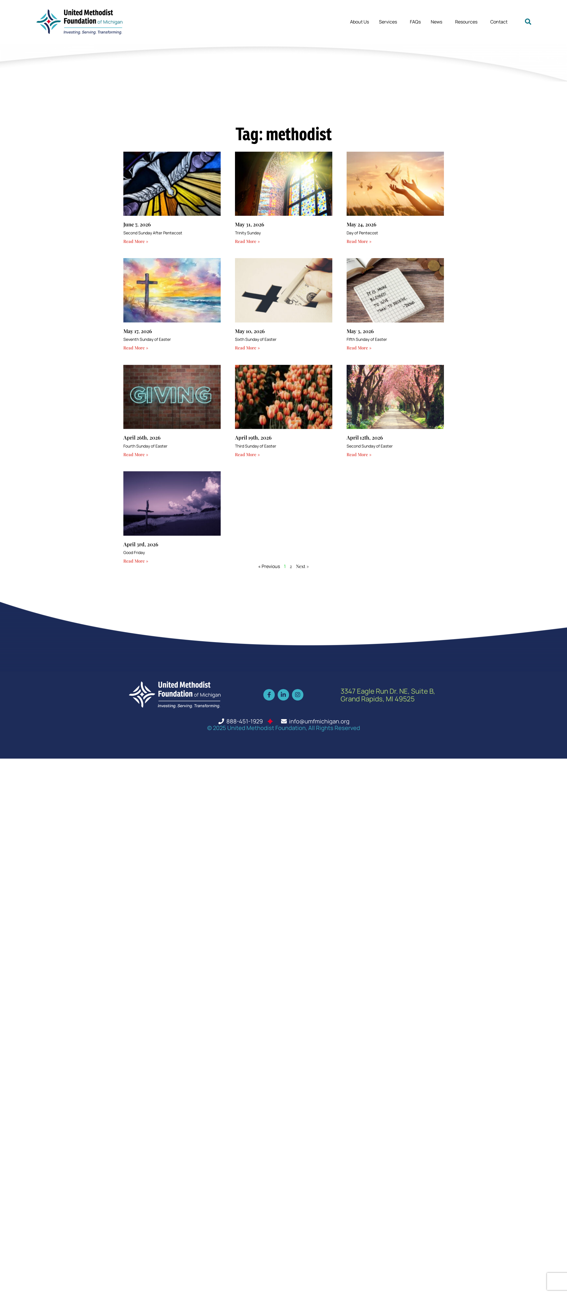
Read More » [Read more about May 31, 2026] (247, 241)
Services (389, 22)
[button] (528, 21)
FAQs (415, 22)
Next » (302, 566)
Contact (498, 22)
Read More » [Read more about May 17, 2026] (135, 348)
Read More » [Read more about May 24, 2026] (359, 241)
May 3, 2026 (360, 331)
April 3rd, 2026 (140, 544)
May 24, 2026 (361, 224)
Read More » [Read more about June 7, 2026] (135, 241)
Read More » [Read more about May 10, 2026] (247, 348)
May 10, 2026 (250, 331)
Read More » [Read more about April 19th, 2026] (247, 454)
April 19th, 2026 (253, 437)
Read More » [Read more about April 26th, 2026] (135, 454)
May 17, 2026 (137, 331)
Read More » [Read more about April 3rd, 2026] (135, 561)
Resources (467, 22)
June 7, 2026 (137, 224)
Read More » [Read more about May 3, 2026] (359, 348)
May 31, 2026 (249, 224)
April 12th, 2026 (365, 437)
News (438, 22)
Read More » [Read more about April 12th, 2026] (359, 454)
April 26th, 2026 (142, 437)
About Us (359, 22)
